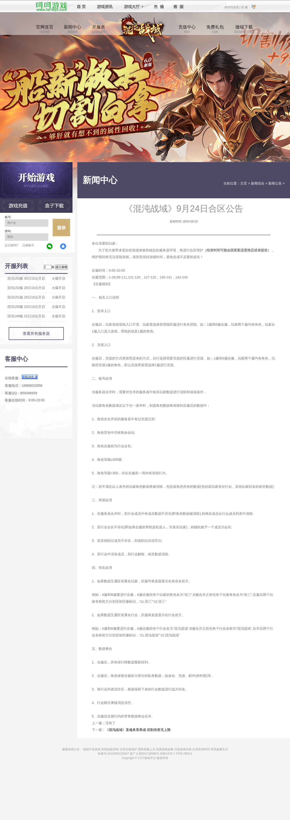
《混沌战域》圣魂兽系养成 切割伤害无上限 (138, 730)
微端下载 (244, 29)
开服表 (98, 29)
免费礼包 (215, 29)
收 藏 (244, 7)
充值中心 (187, 29)
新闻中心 (72, 29)
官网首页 (44, 29)
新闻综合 (257, 183)
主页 (243, 183)
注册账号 (28, 245)
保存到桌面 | (232, 7)
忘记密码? (11, 245)
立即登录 (61, 227)
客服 (178, 6)
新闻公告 (275, 183)
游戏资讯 (105, 6)
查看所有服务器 (36, 333)
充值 (158, 6)
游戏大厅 (132, 6)
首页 (81, 6)
